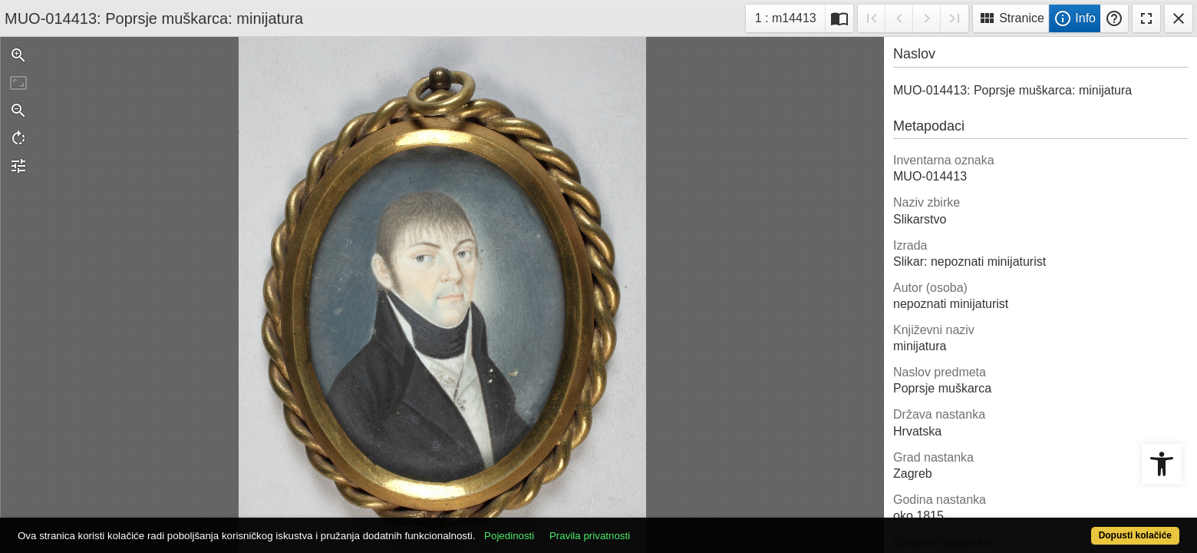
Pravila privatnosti (649, 527)
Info (1075, 18)
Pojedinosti (569, 527)
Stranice (1011, 18)
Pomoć (1114, 18)
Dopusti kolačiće (1071, 527)
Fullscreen (1146, 18)
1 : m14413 (790, 16)
